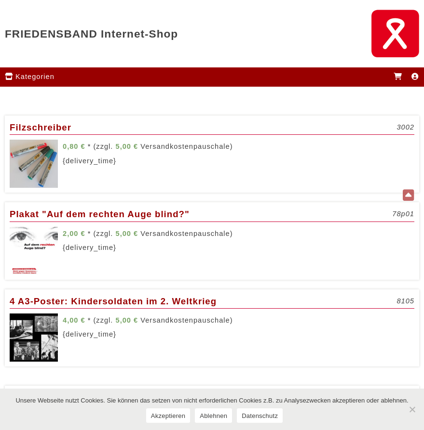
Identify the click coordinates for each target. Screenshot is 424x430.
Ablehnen (213, 415)
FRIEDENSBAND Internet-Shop (91, 34)
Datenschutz (260, 415)
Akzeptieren (168, 415)
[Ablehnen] (412, 409)
